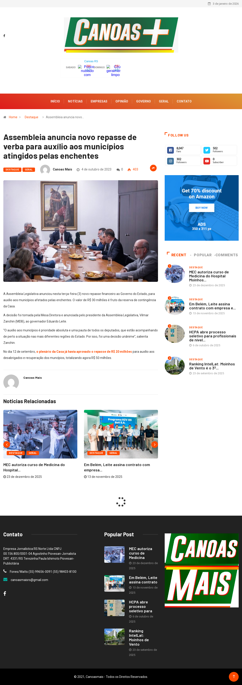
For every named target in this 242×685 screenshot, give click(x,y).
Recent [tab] (177, 255)
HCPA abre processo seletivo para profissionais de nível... (212, 335)
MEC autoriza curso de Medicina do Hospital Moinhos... (209, 275)
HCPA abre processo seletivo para (140, 606)
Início (55, 101)
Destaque (31, 117)
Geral (164, 101)
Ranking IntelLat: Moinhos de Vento (139, 637)
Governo (143, 101)
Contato (184, 101)
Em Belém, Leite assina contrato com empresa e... (212, 305)
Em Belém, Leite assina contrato (143, 579)
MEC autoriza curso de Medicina (140, 553)
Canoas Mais (62, 169)
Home (13, 117)
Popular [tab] (201, 255)
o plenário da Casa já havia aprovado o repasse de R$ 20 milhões (84, 351)
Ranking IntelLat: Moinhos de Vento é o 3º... (212, 365)
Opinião (121, 101)
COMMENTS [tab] (226, 255)
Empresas (99, 101)
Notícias (75, 101)
